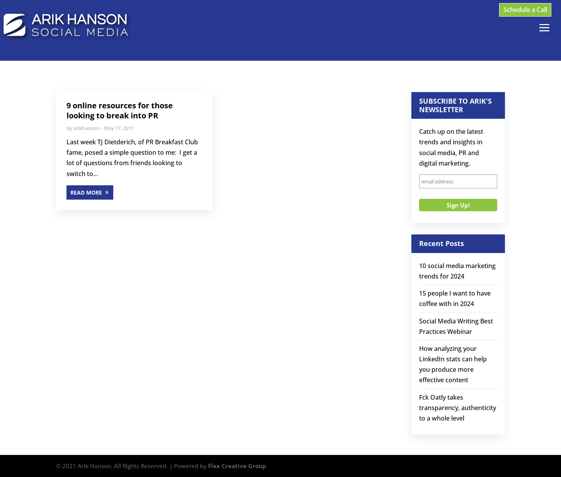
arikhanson (86, 128)
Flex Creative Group (237, 466)
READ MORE (86, 192)
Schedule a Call (525, 9)
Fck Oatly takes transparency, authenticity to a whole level (457, 407)
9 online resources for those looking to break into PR (120, 110)
